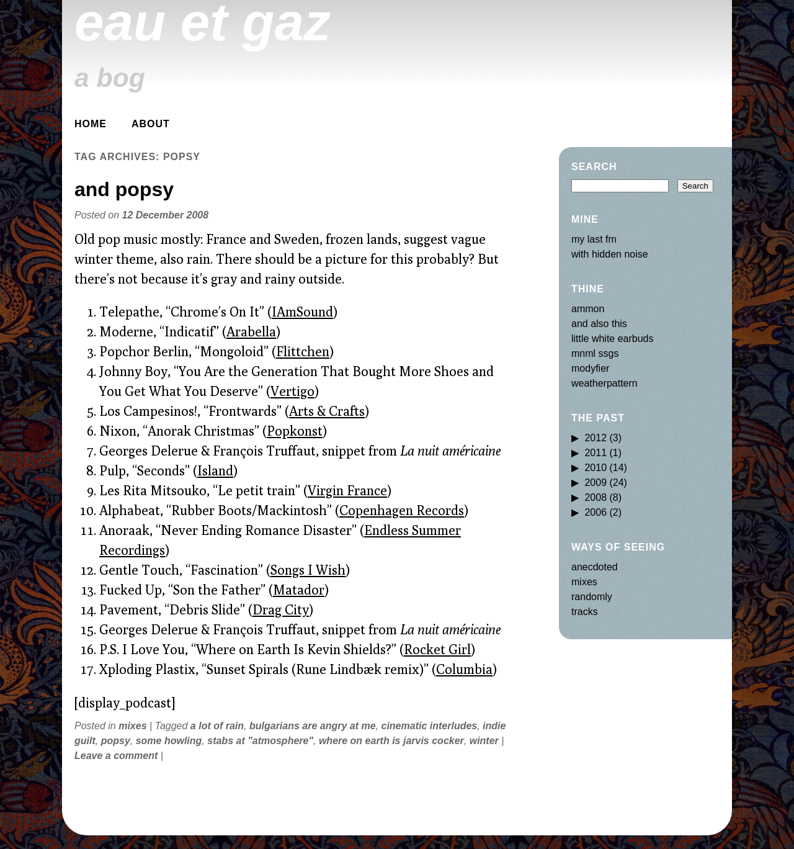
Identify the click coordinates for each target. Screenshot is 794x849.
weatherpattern (604, 383)
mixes (132, 726)
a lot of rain (217, 726)
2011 (595, 452)
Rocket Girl (437, 649)
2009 (595, 482)
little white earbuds (612, 338)
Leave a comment (116, 755)
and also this (599, 323)
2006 (595, 512)
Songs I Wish (308, 570)
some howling (169, 740)
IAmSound (302, 311)
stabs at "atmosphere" (260, 740)
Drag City (280, 609)
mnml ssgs (594, 353)
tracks (584, 611)
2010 (595, 467)
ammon (587, 308)
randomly (591, 596)
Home (90, 124)
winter (484, 740)
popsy (115, 740)
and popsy (124, 189)
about (151, 124)
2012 (595, 438)
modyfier (590, 368)
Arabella (251, 331)
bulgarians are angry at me (312, 726)
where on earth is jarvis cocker (391, 740)
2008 (595, 497)
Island (215, 470)
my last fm (594, 239)
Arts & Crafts (327, 411)
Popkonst (295, 431)
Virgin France (347, 490)
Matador (298, 590)
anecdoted (594, 567)
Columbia (464, 669)
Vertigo (292, 391)
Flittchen (302, 351)
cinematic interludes (429, 726)
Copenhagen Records (401, 510)
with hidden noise (609, 254)
